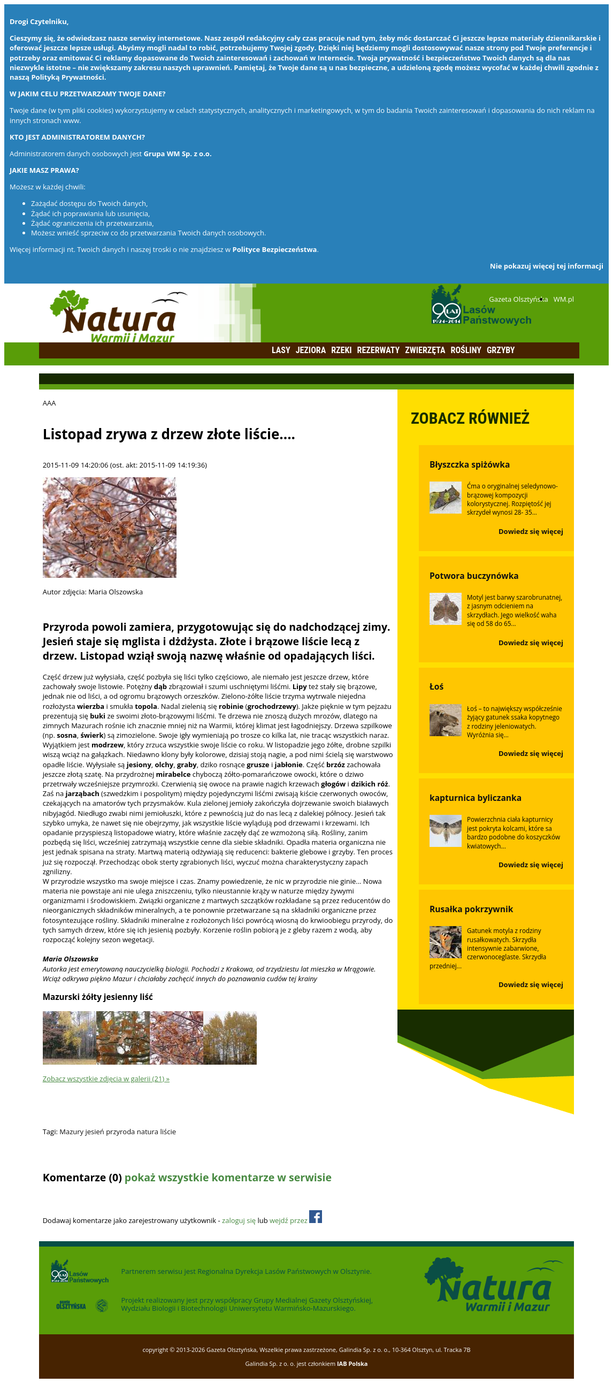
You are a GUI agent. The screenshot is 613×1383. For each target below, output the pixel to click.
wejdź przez (296, 1220)
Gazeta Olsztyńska (518, 299)
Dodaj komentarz (70, 1198)
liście (168, 1131)
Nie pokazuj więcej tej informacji (546, 266)
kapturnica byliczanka (476, 798)
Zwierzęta (425, 350)
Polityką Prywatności (67, 77)
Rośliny (466, 350)
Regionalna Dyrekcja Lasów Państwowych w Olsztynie (283, 1271)
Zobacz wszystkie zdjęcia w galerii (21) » (106, 1078)
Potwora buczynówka (474, 576)
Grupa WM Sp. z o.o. (177, 153)
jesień (94, 1131)
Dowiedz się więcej (531, 531)
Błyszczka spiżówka (470, 464)
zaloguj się (239, 1220)
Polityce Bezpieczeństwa (275, 249)
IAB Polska (352, 1363)
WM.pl (564, 299)
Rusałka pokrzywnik (471, 909)
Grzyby (501, 350)
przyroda (120, 1131)
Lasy (281, 350)
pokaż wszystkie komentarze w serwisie (228, 1177)
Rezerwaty (378, 350)
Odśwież (113, 1198)
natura (147, 1131)
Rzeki (341, 350)
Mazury (71, 1131)
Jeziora (311, 350)
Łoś (436, 686)
